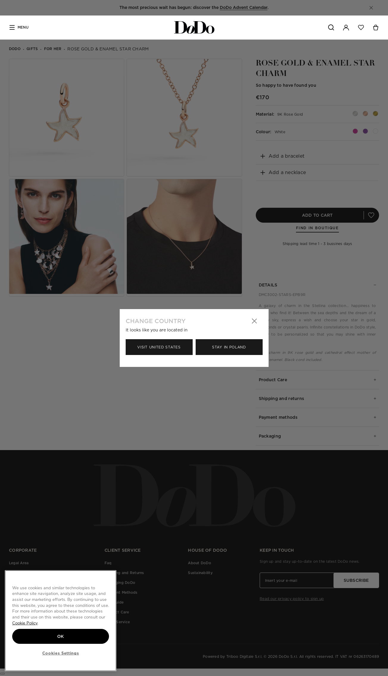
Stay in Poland (229, 347)
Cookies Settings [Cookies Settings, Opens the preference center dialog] (60, 653)
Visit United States (158, 347)
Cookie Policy (25, 623)
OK (60, 636)
